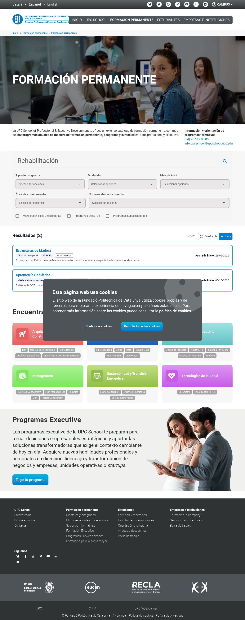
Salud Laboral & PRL (205, 395)
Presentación (23, 518)
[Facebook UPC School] (159, 4)
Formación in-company (185, 518)
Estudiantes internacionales (136, 524)
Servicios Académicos (132, 518)
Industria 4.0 (196, 351)
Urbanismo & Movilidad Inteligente (61, 357)
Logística (73, 395)
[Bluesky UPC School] (149, 4)
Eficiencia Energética (134, 395)
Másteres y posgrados (81, 518)
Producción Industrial (190, 357)
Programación (114, 357)
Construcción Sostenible (42, 351)
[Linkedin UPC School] (196, 4)
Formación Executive (80, 534)
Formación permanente (35, 33)
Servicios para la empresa (186, 524)
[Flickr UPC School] (205, 4)
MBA (35, 401)
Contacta (20, 529)
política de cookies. (175, 311)
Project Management (52, 401)
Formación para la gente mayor (86, 545)
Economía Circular (109, 395)
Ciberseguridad (104, 351)
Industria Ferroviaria (218, 351)
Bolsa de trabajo (128, 539)
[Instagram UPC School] (168, 4)
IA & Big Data (142, 351)
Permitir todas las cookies (142, 326)
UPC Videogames (146, 612)
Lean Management (55, 395)
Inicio (77, 20)
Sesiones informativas (80, 529)
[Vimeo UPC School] (177, 4)
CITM (92, 612)
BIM (24, 351)
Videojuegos (132, 357)
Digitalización (67, 351)
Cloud (119, 351)
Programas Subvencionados (85, 539)
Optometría (184, 395)
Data (128, 351)
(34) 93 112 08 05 (197, 139)
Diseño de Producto (176, 351)
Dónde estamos (24, 524)
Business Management (29, 395)
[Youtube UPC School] (187, 4)
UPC (39, 612)
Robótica (210, 357)
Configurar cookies (99, 326)
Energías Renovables (122, 401)
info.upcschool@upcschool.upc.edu (209, 143)
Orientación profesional (133, 529)
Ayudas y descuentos (132, 534)
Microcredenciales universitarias (87, 524)
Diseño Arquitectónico (28, 357)
